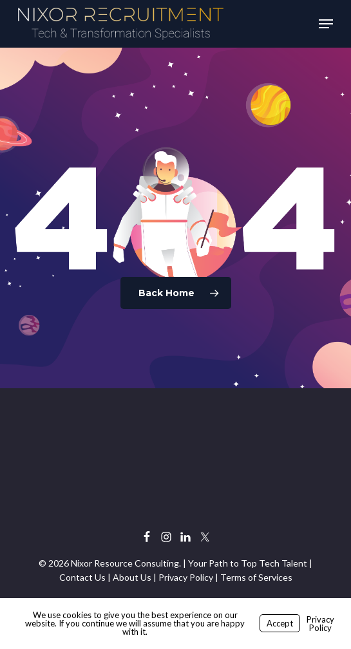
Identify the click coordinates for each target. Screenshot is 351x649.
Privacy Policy (185, 577)
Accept (280, 623)
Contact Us (82, 577)
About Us (132, 577)
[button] (326, 23)
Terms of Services (256, 577)
